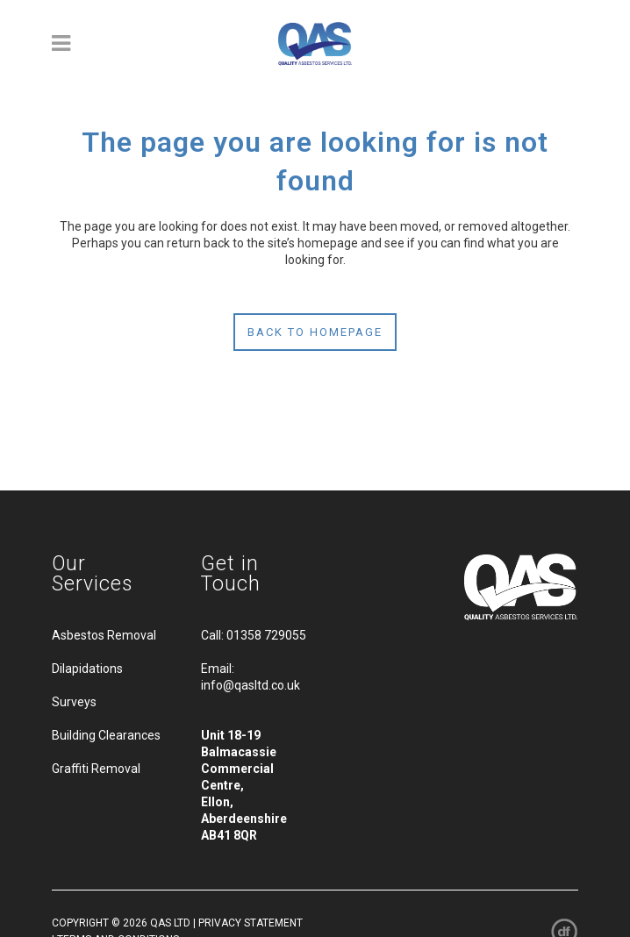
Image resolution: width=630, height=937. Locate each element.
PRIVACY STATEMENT (250, 923)
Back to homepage (315, 332)
